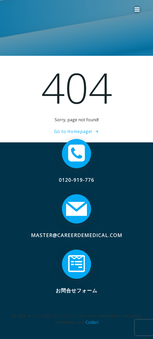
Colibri (92, 322)
